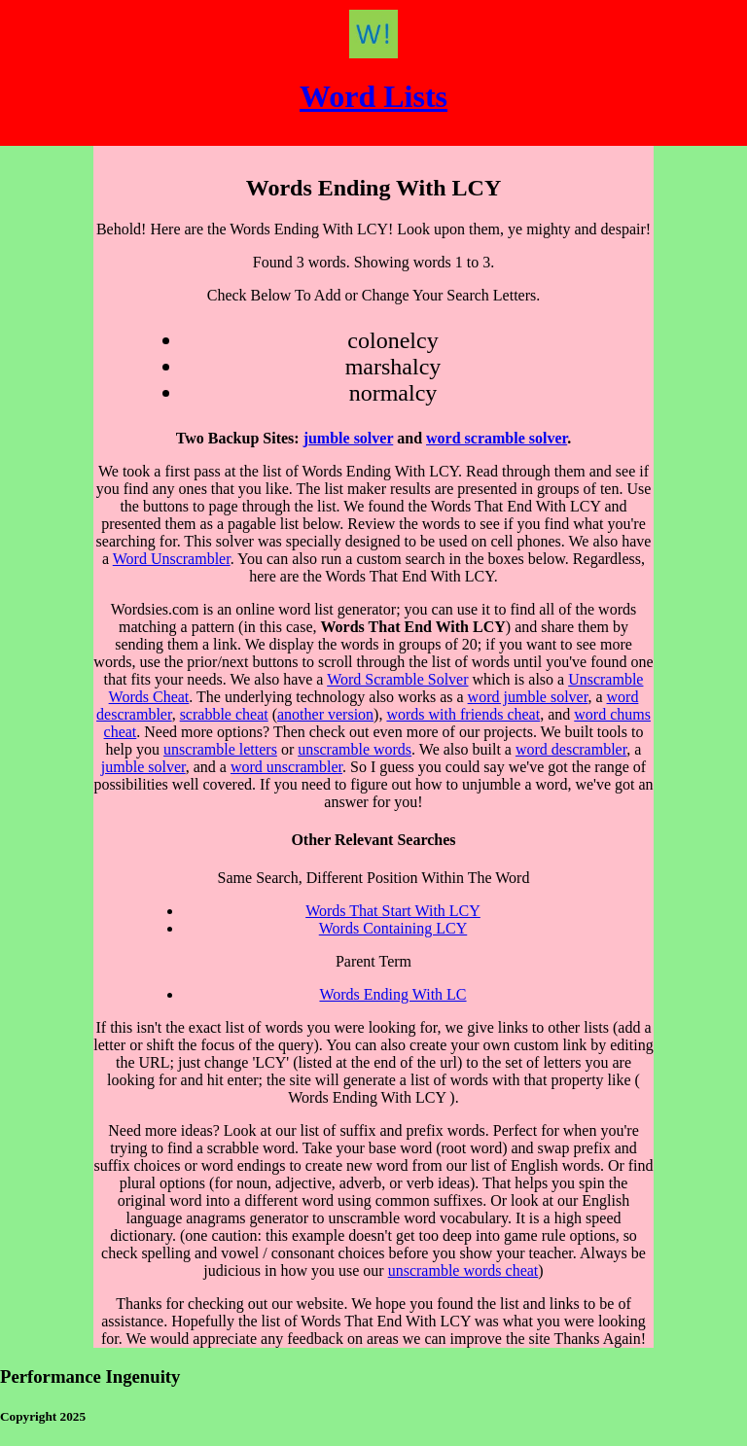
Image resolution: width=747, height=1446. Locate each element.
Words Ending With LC (392, 994)
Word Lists (373, 96)
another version (325, 714)
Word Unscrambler (172, 558)
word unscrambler (286, 766)
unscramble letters (220, 749)
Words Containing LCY (393, 928)
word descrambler (571, 749)
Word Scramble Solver (397, 679)
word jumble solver (528, 696)
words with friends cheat (463, 714)
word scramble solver (496, 438)
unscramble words (354, 749)
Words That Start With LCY (392, 910)
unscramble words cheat (463, 1270)
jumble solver (348, 438)
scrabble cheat (224, 714)
